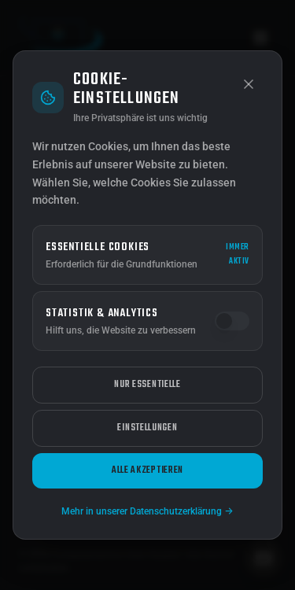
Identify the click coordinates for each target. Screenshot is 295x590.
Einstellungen (147, 428)
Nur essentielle (147, 385)
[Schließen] (248, 84)
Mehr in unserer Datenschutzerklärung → (147, 511)
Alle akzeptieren (147, 470)
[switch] (232, 321)
